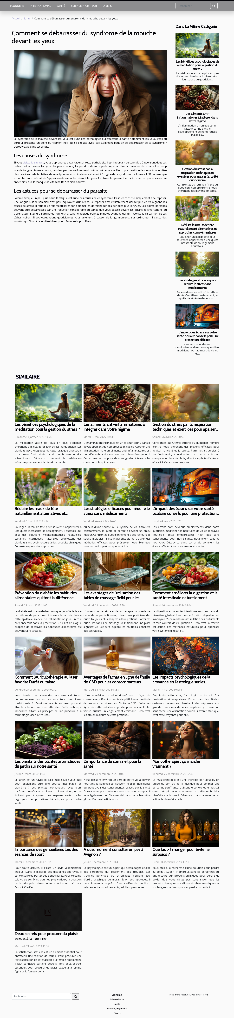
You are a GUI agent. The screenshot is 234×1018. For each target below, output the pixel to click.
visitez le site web (33, 162)
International (40, 6)
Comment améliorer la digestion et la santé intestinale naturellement (185, 595)
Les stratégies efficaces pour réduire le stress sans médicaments (197, 284)
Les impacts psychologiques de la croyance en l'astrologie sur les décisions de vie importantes (181, 682)
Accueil (16, 18)
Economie (17, 6)
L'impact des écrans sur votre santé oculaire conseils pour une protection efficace (197, 336)
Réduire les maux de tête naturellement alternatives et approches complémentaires (197, 228)
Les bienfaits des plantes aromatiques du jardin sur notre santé (47, 764)
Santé (61, 6)
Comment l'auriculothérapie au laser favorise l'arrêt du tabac (46, 679)
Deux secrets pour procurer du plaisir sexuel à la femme (46, 936)
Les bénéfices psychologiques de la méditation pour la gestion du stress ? (197, 65)
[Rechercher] (192, 6)
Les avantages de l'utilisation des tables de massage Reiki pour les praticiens (112, 597)
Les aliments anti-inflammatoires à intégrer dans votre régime (197, 117)
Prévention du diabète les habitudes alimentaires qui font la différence (46, 595)
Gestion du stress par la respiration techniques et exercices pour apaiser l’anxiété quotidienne (197, 174)
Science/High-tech (84, 6)
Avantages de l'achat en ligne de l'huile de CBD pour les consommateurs (117, 679)
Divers (107, 6)
